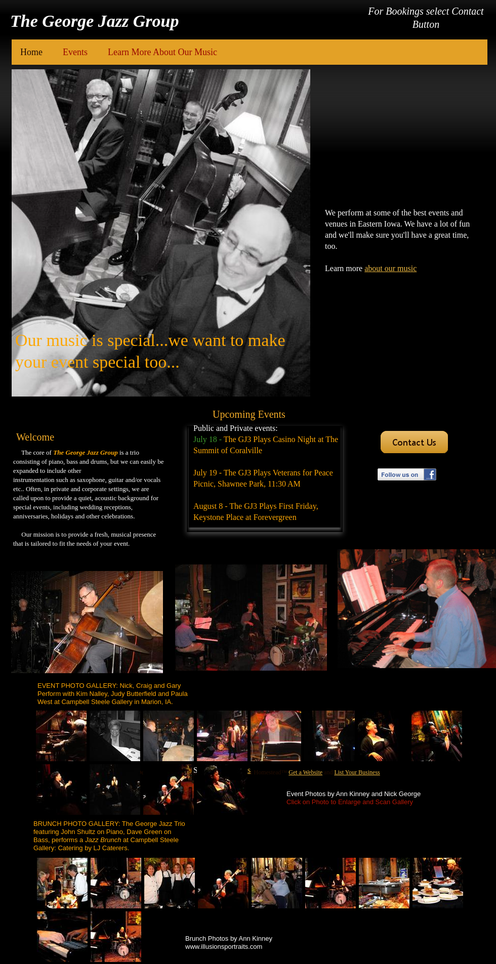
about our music (390, 268)
